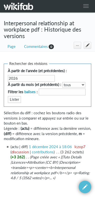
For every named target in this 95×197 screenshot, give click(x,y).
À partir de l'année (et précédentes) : (37, 71)
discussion (20, 152)
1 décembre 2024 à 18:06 (50, 147)
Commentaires (36, 46)
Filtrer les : (23, 92)
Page (12, 46)
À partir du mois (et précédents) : (34, 84)
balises (30, 92)
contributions (43, 152)
